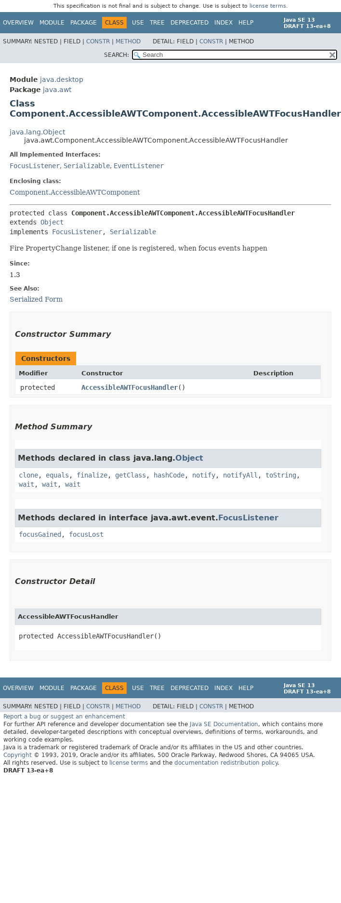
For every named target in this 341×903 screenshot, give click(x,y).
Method (128, 41)
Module (52, 22)
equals (57, 475)
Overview (18, 22)
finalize (92, 475)
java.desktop (61, 79)
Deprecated (189, 22)
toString (280, 475)
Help (245, 22)
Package (83, 22)
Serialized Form (36, 299)
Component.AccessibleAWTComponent (75, 192)
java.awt (57, 89)
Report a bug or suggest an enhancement (64, 716)
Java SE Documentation (224, 724)
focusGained (40, 534)
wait (26, 484)
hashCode (169, 475)
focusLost (86, 534)
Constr (98, 41)
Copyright (17, 755)
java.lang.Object (37, 132)
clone (28, 475)
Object (52, 222)
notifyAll (240, 475)
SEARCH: (116, 55)
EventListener (139, 166)
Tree (157, 22)
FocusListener (35, 166)
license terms (267, 6)
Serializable (87, 166)
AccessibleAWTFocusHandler (129, 387)
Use (138, 22)
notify (203, 475)
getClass (130, 475)
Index (223, 22)
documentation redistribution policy (225, 762)
